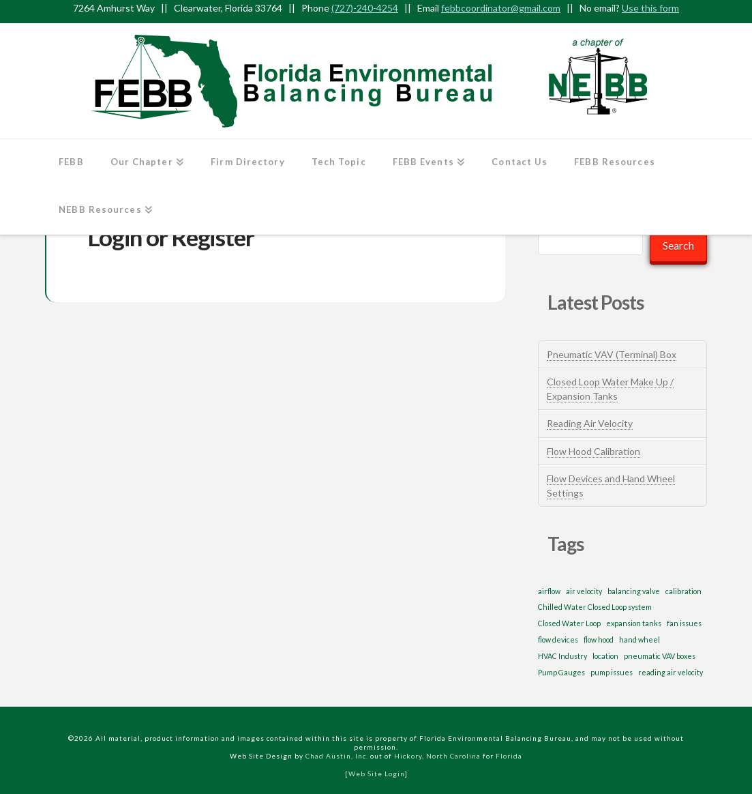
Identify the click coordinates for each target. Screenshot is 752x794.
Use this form (650, 8)
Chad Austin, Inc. (336, 756)
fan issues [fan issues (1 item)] (684, 623)
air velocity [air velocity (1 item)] (584, 591)
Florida (509, 756)
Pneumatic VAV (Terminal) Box (611, 354)
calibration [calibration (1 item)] (683, 591)
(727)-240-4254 (364, 8)
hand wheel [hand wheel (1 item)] (639, 639)
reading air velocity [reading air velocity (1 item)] (670, 672)
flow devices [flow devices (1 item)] (558, 639)
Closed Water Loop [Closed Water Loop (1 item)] (569, 623)
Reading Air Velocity (590, 423)
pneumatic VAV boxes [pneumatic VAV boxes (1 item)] (659, 655)
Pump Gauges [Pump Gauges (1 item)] (561, 672)
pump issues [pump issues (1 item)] (611, 672)
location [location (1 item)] (605, 655)
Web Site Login (376, 773)
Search (678, 245)
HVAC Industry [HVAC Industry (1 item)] (562, 655)
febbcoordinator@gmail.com (500, 8)
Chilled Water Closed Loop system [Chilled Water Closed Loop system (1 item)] (595, 606)
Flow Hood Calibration (593, 451)
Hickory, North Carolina (437, 756)
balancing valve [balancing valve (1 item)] (633, 591)
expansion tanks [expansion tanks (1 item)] (633, 623)
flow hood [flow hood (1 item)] (599, 639)
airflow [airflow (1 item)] (549, 591)
